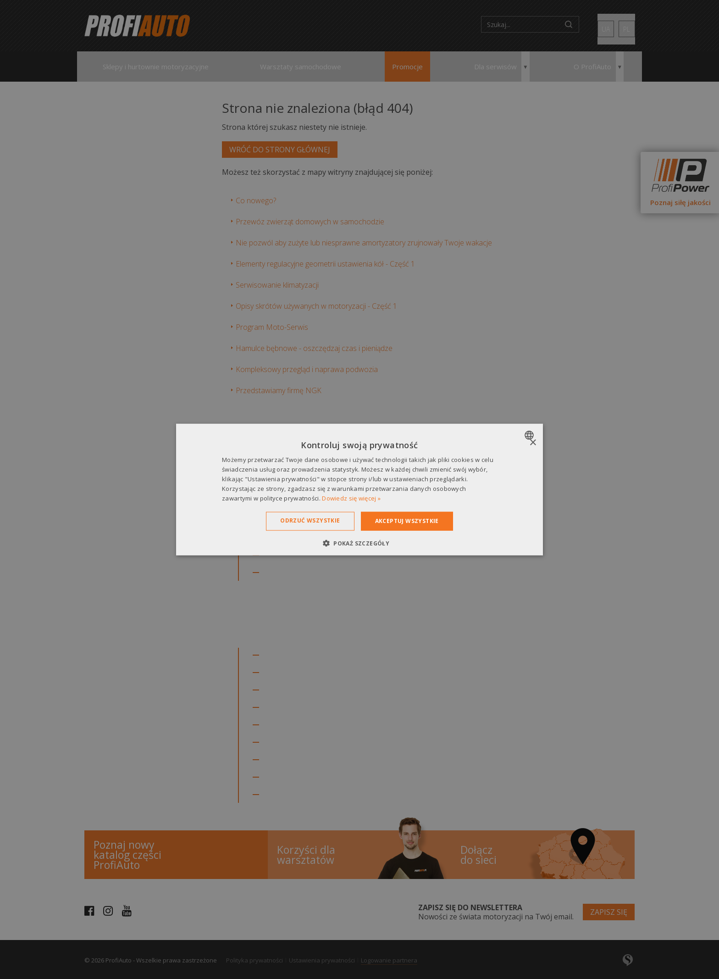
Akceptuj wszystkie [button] (407, 521)
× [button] (532, 442)
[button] (359, 542)
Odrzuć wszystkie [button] (310, 520)
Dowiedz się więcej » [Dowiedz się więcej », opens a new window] (351, 498)
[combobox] (530, 435)
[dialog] (359, 490)
